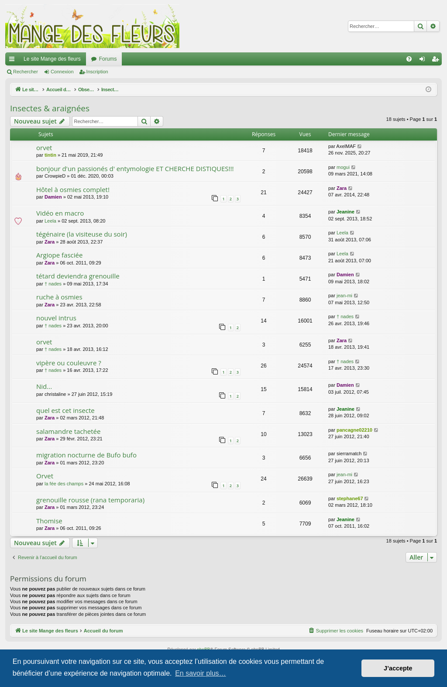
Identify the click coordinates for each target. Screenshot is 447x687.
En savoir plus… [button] (200, 673)
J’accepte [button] (398, 668)
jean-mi (344, 295)
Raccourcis (13, 60)
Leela (50, 220)
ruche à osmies (59, 296)
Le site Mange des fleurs (52, 59)
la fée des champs (64, 483)
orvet (44, 147)
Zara (342, 188)
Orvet (44, 475)
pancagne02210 (354, 430)
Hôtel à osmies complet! (73, 189)
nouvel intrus (56, 317)
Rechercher (25, 71)
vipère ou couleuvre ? (68, 362)
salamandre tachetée (68, 431)
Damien (53, 196)
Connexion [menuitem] (424, 60)
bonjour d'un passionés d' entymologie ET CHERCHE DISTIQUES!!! (135, 168)
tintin (50, 155)
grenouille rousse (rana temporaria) (90, 499)
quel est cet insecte (65, 410)
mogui (343, 167)
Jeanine (345, 211)
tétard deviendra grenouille (78, 275)
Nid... (44, 386)
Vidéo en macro (60, 213)
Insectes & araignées (49, 108)
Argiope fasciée (59, 255)
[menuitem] (409, 58)
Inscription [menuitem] (437, 60)
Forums (108, 59)
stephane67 (350, 498)
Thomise (49, 520)
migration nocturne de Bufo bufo (86, 454)
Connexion (62, 71)
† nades (53, 283)
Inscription (97, 71)
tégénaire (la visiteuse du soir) (81, 234)
